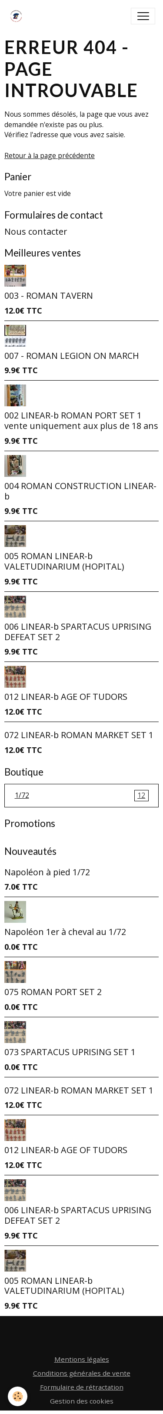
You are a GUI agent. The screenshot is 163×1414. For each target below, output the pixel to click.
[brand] (18, 16)
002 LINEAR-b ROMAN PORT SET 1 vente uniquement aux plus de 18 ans (81, 420)
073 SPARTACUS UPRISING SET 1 (70, 1052)
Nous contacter (35, 231)
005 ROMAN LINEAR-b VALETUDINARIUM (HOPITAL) (64, 561)
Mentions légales (81, 1359)
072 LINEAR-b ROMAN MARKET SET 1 (78, 735)
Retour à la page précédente (49, 155)
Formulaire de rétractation (81, 1387)
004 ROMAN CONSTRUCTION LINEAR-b (80, 491)
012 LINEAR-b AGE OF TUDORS (65, 696)
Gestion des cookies (81, 1401)
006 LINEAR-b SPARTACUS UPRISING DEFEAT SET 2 (77, 632)
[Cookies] (17, 1396)
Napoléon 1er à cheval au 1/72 (65, 932)
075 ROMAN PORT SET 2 (53, 992)
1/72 (82, 795)
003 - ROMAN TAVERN (48, 295)
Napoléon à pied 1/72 (47, 872)
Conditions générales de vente (81, 1373)
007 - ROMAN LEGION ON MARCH (71, 355)
